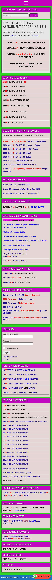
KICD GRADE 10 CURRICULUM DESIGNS (20, 193)
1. (21, 225)
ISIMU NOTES (10, 256)
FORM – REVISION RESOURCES (26, 42)
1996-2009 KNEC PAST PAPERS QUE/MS (17, 473)
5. (25, 241)
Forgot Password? (10, 357)
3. (14, 232)
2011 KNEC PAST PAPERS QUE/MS (15, 460)
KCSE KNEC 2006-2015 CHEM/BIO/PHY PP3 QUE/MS (21, 476)
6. (16, 245)
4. (19, 236)
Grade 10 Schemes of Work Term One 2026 (21, 189)
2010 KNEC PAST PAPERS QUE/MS (15, 464)
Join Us (35, 35)
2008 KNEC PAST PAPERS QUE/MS (15, 469)
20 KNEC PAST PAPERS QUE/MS (15, 425)
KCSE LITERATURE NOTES (14, 260)
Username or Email (10, 334)
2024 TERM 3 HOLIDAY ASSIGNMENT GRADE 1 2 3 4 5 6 (24, 25)
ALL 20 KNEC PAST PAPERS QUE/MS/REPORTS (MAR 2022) (25, 421)
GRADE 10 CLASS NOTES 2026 (16, 185)
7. (15, 249)
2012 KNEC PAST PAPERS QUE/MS (15, 456)
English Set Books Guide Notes (15, 254)
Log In (13, 35)
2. (14, 228)
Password (7, 341)
